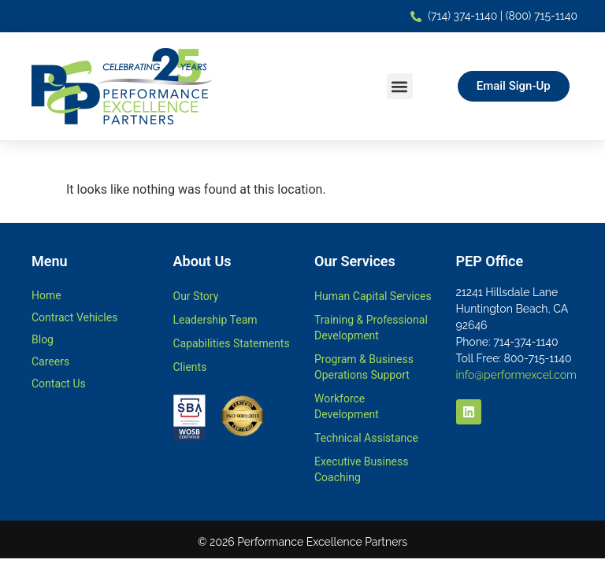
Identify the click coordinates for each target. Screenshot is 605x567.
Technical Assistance (366, 438)
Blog (43, 339)
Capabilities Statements (231, 343)
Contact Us (59, 383)
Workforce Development (346, 406)
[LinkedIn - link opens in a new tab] (468, 411)
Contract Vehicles (74, 317)
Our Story (196, 296)
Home (46, 295)
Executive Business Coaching (361, 469)
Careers (50, 361)
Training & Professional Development (371, 327)
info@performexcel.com (516, 375)
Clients (190, 367)
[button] (400, 86)
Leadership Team (215, 319)
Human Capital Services (373, 296)
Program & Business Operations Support (364, 367)
